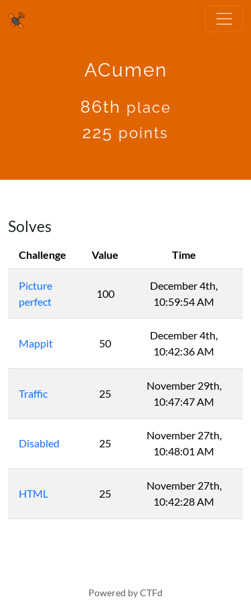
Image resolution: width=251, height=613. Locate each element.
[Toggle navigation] (224, 18)
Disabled (39, 443)
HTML (33, 493)
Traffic (33, 393)
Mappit (36, 343)
